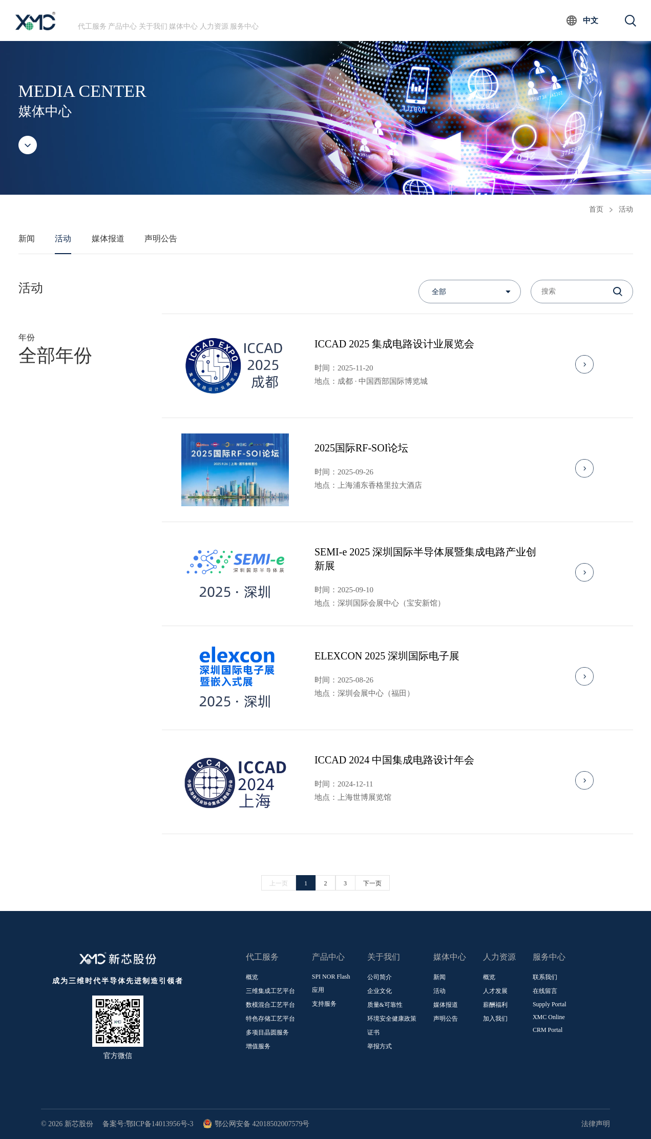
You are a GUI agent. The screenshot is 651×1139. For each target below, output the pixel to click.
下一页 (372, 883)
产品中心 (147, 20)
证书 (373, 1032)
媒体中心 (240, 20)
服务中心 (334, 20)
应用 (318, 989)
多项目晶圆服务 (267, 1032)
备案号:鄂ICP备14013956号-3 (147, 1124)
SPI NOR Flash (331, 976)
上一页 (278, 883)
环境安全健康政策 (391, 1018)
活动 (626, 209)
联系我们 (545, 977)
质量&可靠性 (385, 1004)
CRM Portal (547, 1029)
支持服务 (324, 1003)
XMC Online (549, 1017)
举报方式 (379, 1046)
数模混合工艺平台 (270, 1004)
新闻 (26, 238)
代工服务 (100, 20)
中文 (590, 20)
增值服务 (258, 1046)
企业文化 (379, 991)
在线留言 (545, 991)
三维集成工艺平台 (270, 991)
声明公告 (160, 238)
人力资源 (287, 20)
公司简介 (379, 977)
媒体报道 (108, 238)
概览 (252, 977)
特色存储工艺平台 (270, 1018)
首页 (596, 209)
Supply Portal (549, 1004)
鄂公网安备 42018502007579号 (256, 1124)
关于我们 (194, 20)
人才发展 (495, 991)
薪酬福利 (495, 1004)
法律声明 (595, 1124)
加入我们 (495, 1018)
